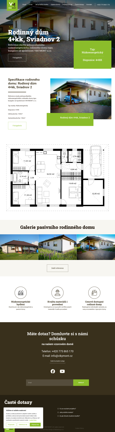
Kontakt (89, 4)
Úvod (24, 4)
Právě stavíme (67, 4)
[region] (23, 417)
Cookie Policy (33, 420)
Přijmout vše (35, 424)
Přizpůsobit (11, 424)
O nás (31, 4)
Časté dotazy (79, 4)
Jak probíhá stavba (41, 4)
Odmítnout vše (23, 424)
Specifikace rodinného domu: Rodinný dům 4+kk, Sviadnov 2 (24, 83)
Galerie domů (55, 4)
